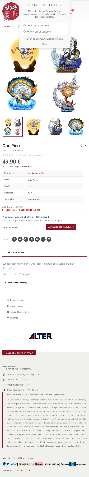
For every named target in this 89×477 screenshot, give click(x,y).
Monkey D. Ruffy (36, 173)
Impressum (7, 470)
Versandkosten (25, 167)
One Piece (33, 179)
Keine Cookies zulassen (37, 31)
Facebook (14, 239)
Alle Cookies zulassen (36, 25)
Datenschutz (19, 470)
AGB (28, 470)
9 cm (30, 186)
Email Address (24, 227)
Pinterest (31, 239)
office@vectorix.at (21, 384)
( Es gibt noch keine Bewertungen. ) (31, 154)
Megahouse (34, 199)
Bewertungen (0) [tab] (17, 282)
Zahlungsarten (15, 306)
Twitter (20, 239)
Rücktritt (12, 318)
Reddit (49, 239)
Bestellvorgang (15, 300)
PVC (30, 193)
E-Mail (37, 239)
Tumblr (43, 239)
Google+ (25, 239)
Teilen (5, 239)
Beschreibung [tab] (16, 252)
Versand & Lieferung (18, 312)
